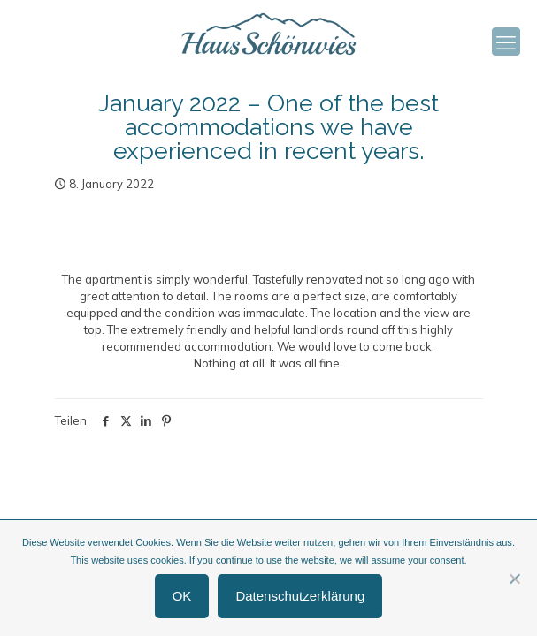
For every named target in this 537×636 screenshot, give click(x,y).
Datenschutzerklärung (299, 595)
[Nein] (515, 578)
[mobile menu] (506, 41)
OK (182, 595)
